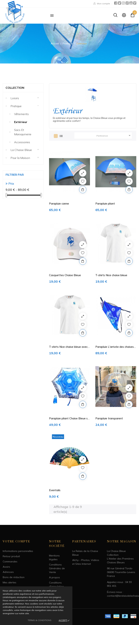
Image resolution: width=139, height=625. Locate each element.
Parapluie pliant (105, 203)
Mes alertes (9, 582)
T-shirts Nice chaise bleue (111, 275)
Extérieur (20, 122)
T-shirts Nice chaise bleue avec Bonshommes (68, 347)
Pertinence (114, 135)
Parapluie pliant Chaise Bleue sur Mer (69, 418)
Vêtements (21, 114)
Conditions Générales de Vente (57, 568)
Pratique (16, 106)
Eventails (54, 490)
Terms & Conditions (39, 620)
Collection (15, 87)
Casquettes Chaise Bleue (65, 275)
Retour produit (11, 556)
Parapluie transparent (109, 418)
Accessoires (22, 142)
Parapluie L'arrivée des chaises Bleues (114, 347)
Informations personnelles (18, 551)
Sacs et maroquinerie (22, 132)
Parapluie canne (59, 203)
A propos (54, 577)
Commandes (10, 561)
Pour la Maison (20, 158)
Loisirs (14, 98)
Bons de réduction (13, 577)
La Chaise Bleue (21, 150)
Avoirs (6, 566)
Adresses (8, 572)
